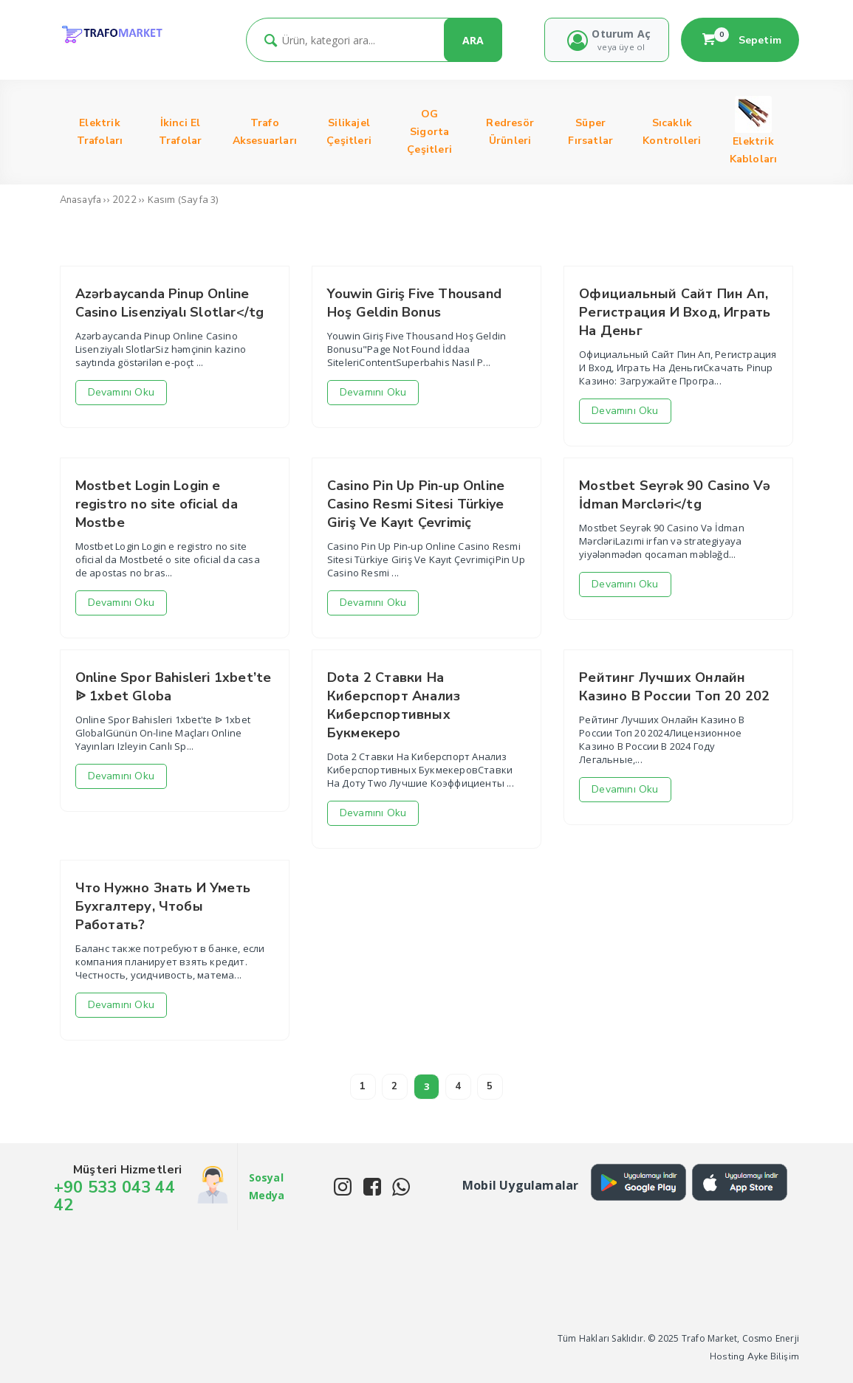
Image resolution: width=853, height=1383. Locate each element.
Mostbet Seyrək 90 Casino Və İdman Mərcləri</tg (674, 495)
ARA (473, 40)
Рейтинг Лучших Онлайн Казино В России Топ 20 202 (674, 687)
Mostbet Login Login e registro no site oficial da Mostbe (156, 504)
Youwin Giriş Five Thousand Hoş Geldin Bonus (414, 303)
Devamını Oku (121, 392)
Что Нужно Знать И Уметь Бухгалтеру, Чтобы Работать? (163, 906)
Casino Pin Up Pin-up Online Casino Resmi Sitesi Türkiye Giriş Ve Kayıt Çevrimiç (415, 504)
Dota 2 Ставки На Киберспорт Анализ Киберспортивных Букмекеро (393, 705)
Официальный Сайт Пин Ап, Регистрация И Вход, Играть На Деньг (674, 312)
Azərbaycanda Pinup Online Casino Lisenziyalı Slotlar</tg (169, 303)
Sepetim (740, 39)
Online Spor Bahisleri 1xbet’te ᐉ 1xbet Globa (173, 687)
